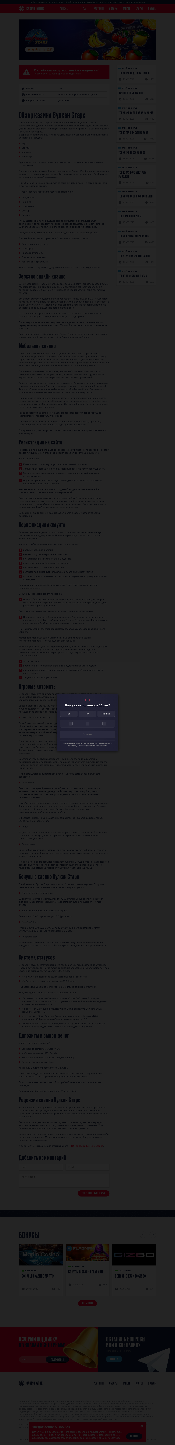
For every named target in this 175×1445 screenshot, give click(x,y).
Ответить (87, 734)
